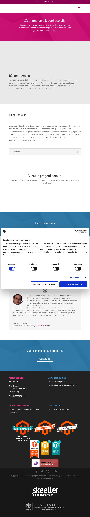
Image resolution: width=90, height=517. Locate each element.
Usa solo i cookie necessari (44, 284)
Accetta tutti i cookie (73, 284)
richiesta (49, 478)
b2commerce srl (44, 325)
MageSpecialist (36, 475)
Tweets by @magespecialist (58, 409)
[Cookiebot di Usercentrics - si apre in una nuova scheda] (77, 231)
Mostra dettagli (76, 277)
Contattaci (45, 358)
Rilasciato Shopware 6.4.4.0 (60, 381)
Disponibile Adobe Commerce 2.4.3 (63, 385)
